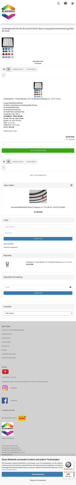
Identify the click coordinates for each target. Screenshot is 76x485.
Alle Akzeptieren (38, 474)
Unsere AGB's (6, 342)
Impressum (5, 346)
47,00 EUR (38, 212)
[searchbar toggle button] (58, 3)
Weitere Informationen (38, 480)
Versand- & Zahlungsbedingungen (13, 330)
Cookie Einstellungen (9, 358)
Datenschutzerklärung (9, 470)
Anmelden (38, 239)
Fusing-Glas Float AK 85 (10, 446)
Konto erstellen (9, 244)
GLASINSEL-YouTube (9, 377)
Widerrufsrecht (7, 334)
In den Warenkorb (38, 150)
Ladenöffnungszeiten (9, 354)
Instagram (13, 388)
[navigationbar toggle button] (72, 3)
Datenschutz (6, 338)
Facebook (14, 400)
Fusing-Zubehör (7, 455)
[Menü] (72, 461)
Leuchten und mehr (8, 410)
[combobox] (18, 69)
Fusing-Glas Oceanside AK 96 (11, 450)
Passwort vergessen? (11, 247)
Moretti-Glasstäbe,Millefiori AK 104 (13, 452)
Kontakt (4, 350)
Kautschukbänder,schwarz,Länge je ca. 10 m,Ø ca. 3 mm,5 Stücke (38, 207)
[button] (4, 69)
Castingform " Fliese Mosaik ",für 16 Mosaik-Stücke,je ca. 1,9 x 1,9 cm (32, 99)
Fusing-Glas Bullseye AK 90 (11, 448)
